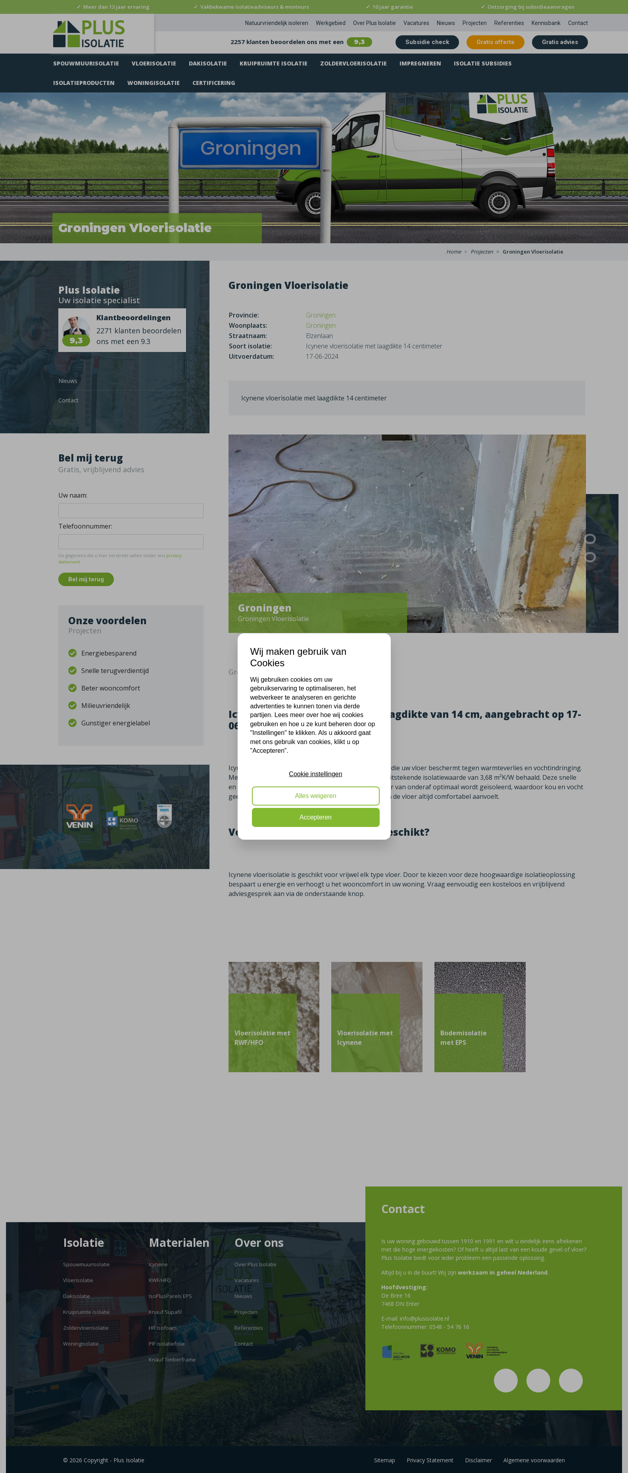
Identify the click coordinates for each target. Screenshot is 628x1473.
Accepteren (316, 817)
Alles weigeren (315, 795)
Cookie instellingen (315, 774)
